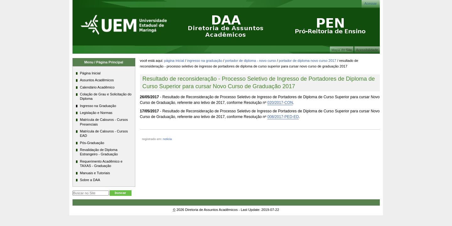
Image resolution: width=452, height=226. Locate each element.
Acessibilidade (367, 50)
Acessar (370, 3)
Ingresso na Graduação (204, 60)
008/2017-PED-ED (283, 117)
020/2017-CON (280, 102)
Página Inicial (174, 60)
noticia (167, 139)
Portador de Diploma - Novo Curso (250, 60)
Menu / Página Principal (103, 62)
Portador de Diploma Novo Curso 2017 (307, 60)
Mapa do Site (341, 50)
